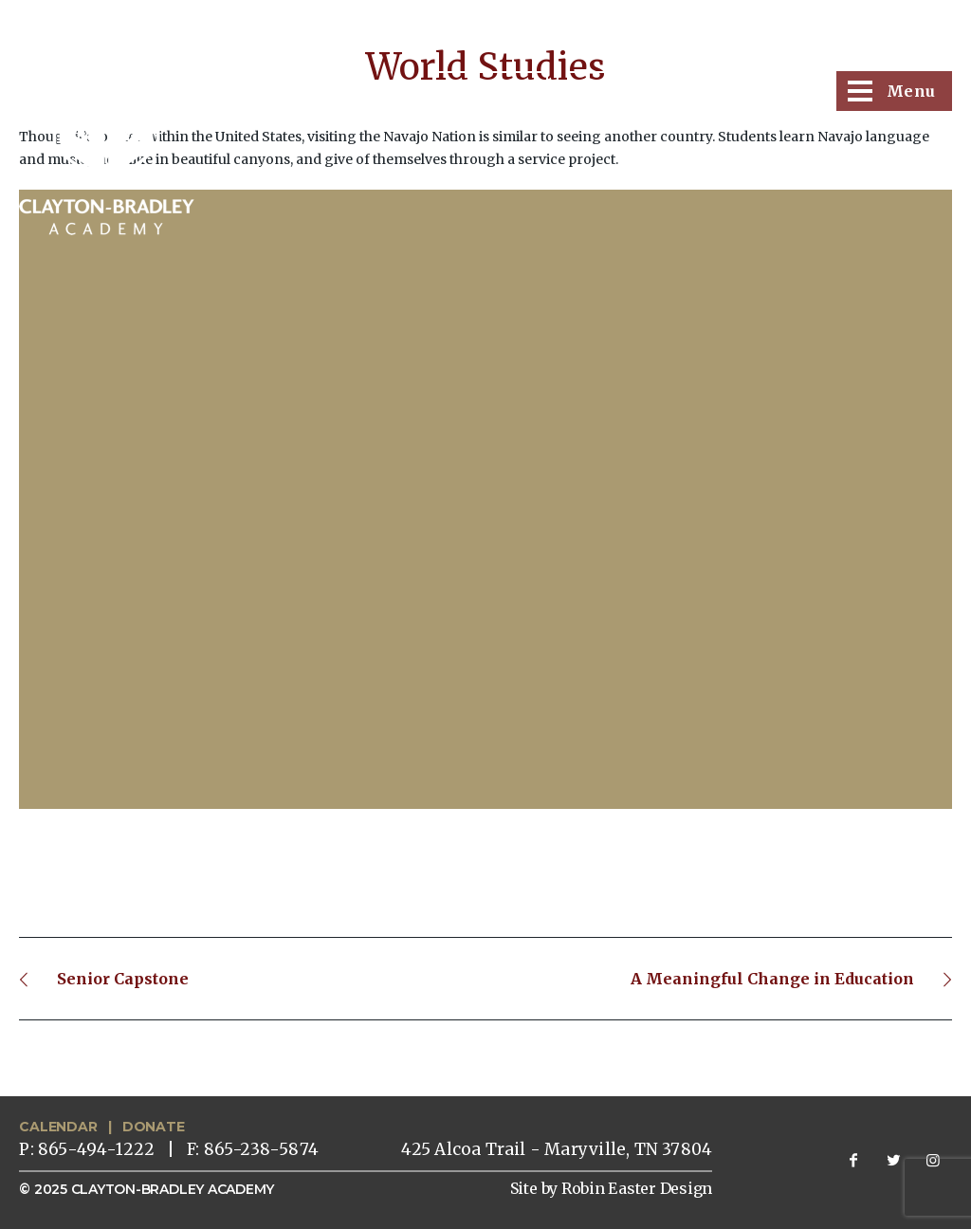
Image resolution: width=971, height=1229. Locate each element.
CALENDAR (58, 1126)
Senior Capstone (123, 978)
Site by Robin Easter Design (611, 1188)
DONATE (153, 1126)
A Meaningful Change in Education (772, 978)
